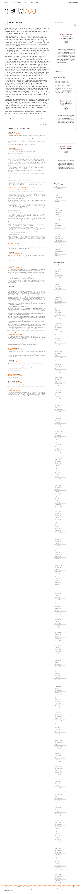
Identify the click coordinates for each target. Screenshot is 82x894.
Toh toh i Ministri (15, 22)
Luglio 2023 (57, 336)
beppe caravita (58, 197)
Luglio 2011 (57, 647)
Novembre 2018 (58, 457)
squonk (56, 247)
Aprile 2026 (57, 264)
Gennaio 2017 (58, 504)
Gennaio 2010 (58, 686)
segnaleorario (12, 243)
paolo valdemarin (59, 240)
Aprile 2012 (57, 627)
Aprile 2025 (57, 290)
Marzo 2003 (57, 863)
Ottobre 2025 (58, 277)
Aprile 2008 (57, 731)
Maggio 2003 (58, 859)
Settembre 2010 (58, 668)
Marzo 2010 (57, 681)
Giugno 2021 (58, 390)
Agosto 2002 (58, 878)
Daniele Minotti (12, 374)
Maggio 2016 (58, 522)
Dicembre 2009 (58, 688)
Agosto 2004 (58, 826)
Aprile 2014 (57, 576)
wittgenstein (57, 255)
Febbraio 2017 (58, 502)
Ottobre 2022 (58, 355)
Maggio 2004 (58, 833)
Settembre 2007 (58, 746)
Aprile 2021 (57, 394)
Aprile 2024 (57, 316)
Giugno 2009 (58, 701)
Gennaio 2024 (58, 323)
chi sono (13, 2)
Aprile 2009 (57, 705)
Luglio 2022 (57, 362)
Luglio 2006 (57, 777)
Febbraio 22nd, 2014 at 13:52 (15, 375)
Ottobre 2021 (58, 381)
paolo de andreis (59, 238)
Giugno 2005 (58, 805)
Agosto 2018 (58, 463)
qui (78, 888)
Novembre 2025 (58, 275)
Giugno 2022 (58, 364)
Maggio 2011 (58, 651)
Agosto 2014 (58, 567)
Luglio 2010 (57, 673)
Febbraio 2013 (58, 606)
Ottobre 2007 (58, 744)
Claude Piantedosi (67, 88)
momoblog (57, 234)
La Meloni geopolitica (66, 85)
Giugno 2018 (58, 468)
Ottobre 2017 (58, 485)
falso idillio (57, 206)
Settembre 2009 (58, 694)
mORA (10, 148)
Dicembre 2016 (58, 506)
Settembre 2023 (58, 331)
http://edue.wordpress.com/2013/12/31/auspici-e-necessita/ (22, 187)
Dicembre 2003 (58, 844)
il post (19, 2)
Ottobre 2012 (58, 614)
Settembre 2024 (58, 305)
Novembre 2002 (58, 872)
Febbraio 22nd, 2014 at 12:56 (15, 349)
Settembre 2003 (58, 850)
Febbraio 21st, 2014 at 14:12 (15, 133)
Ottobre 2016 (58, 511)
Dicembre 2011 (58, 636)
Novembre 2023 (58, 327)
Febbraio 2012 (58, 632)
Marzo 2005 (57, 811)
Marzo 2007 (57, 759)
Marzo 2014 (57, 578)
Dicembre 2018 (58, 455)
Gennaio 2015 (58, 556)
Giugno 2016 (58, 519)
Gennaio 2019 (58, 452)
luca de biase (58, 225)
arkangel (57, 195)
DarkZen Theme (62, 886)
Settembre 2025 (58, 280)
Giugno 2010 (58, 675)
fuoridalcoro (57, 208)
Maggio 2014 (58, 573)
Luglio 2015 (57, 543)
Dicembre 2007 (58, 740)
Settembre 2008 (58, 720)
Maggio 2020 (58, 418)
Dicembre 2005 (58, 792)
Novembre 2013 (58, 586)
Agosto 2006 (58, 774)
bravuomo (57, 199)
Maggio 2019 (58, 444)
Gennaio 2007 (58, 764)
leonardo (57, 221)
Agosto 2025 (58, 282)
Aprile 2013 (57, 602)
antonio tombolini (59, 193)
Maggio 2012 (58, 625)
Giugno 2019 (58, 442)
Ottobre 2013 (58, 589)
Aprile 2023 (57, 342)
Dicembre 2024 (58, 299)
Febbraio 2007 (58, 761)
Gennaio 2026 (58, 271)
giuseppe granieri (59, 219)
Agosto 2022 (58, 359)
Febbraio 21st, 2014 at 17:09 (15, 267)
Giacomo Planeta (59, 84)
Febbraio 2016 (58, 528)
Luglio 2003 (57, 854)
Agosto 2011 (58, 645)
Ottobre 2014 (58, 563)
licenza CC (25, 886)
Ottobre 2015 (58, 537)
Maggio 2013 (58, 599)
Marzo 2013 (57, 604)
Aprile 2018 (57, 472)
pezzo (28, 36)
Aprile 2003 (57, 861)
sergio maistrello (58, 244)
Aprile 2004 (57, 835)
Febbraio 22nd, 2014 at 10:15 (15, 334)
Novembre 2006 (58, 768)
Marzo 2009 (57, 707)
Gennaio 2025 (58, 297)
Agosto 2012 (58, 619)
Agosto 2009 (58, 697)
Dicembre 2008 (58, 714)
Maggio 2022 (58, 366)
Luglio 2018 (57, 465)
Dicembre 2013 (58, 584)
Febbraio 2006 (58, 787)
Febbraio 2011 (58, 658)
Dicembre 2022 (58, 351)
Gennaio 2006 (58, 790)
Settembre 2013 (58, 591)
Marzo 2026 (57, 267)
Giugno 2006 (58, 779)
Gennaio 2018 (58, 478)
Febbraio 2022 (58, 372)
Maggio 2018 (58, 470)
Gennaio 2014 (58, 582)
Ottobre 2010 (58, 666)
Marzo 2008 (57, 733)
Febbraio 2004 (58, 839)
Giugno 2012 (58, 623)
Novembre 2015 (58, 535)
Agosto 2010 (58, 671)
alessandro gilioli (59, 188)
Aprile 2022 (57, 368)
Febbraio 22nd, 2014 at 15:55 (15, 382)
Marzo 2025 (57, 292)
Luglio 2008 (57, 725)
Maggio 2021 (58, 392)
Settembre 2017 (58, 487)
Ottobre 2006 (58, 770)
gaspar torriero (58, 210)
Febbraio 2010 (58, 684)
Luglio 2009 (57, 699)
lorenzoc (57, 223)
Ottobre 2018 (58, 459)
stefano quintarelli (59, 251)
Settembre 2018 (58, 461)
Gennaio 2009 (58, 712)
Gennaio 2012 (58, 634)
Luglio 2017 (57, 491)
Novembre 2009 (58, 690)
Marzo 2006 (57, 785)
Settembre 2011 (58, 643)
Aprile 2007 (57, 757)
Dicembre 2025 (58, 273)
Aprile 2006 (57, 783)
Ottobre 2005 (58, 796)
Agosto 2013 (58, 593)
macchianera (58, 229)
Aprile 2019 (57, 446)
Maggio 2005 (58, 807)
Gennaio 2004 (58, 841)
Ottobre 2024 (58, 303)
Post (70, 2)
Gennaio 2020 (58, 426)
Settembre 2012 (58, 617)
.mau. (56, 186)
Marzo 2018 (57, 474)
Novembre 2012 (58, 612)
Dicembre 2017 (58, 480)
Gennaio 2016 (58, 530)
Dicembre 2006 (58, 766)
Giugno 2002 (58, 882)
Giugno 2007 (58, 753)
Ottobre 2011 (58, 640)
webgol (56, 253)
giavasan (57, 214)
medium (26, 2)
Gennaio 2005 (58, 815)
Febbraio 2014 (58, 580)
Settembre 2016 (58, 513)
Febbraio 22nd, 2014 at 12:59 (15, 361)
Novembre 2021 (58, 379)
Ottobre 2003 (58, 848)
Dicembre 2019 (58, 429)
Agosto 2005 (58, 800)
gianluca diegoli (58, 212)
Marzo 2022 (57, 370)
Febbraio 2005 (58, 813)
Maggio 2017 (58, 496)
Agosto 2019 (58, 437)
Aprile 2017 (57, 498)
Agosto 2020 (58, 411)
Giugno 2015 (58, 545)
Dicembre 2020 (58, 403)
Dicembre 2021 (58, 377)
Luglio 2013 (57, 595)
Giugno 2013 (58, 597)
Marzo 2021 (57, 396)
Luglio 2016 (57, 517)
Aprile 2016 (57, 524)
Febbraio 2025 (58, 295)
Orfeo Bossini (12, 348)
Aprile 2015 (57, 550)
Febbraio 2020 (58, 424)
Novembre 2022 (58, 353)
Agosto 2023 (58, 334)
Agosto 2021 (58, 385)
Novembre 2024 (58, 301)
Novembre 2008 (58, 716)
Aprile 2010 (57, 679)
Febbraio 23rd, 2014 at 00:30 (15, 390)
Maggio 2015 (58, 547)
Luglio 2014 (57, 569)
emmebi (56, 203)
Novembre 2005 (58, 794)
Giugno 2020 (58, 416)
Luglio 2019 (57, 439)
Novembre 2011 (58, 638)
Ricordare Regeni (65, 79)
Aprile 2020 (57, 420)
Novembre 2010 (58, 664)
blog (36, 42)
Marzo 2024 (57, 318)
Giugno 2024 (58, 312)
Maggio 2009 (58, 703)
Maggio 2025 (58, 288)
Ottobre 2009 (58, 692)
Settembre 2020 (58, 409)
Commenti (75, 2)
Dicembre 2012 (58, 610)
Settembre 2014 (58, 565)
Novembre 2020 (58, 405)
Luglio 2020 (57, 414)
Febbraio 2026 (58, 269)
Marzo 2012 (57, 630)
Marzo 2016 (57, 526)
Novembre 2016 (58, 509)
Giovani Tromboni (41, 888)
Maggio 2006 (58, 781)
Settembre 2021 (58, 383)
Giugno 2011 (58, 649)
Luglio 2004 (57, 828)
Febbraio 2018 (58, 476)
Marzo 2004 (57, 837)
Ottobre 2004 (58, 822)
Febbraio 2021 (58, 398)
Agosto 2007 (58, 748)
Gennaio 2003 (58, 867)
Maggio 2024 (58, 314)
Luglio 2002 (57, 880)
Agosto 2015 (58, 541)
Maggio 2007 (58, 755)
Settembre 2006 (58, 772)
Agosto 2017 (58, 489)
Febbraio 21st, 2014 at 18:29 (15, 288)
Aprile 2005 (57, 809)
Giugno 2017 (58, 493)
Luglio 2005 (57, 802)
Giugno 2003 (58, 857)
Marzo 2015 (57, 552)
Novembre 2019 (58, 431)
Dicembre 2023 (58, 325)
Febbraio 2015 (58, 554)
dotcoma (57, 201)
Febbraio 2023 (58, 347)
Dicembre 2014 (58, 558)
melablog (57, 232)
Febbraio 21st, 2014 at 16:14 (15, 245)
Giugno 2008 (58, 727)
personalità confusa (59, 242)
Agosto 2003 (58, 852)
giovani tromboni (59, 216)
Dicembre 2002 (58, 869)
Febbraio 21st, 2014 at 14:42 (15, 149)
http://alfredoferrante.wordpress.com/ (17, 177)
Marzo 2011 (57, 656)
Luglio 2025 (57, 284)
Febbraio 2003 (58, 865)
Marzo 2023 (57, 344)
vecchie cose (34, 2)
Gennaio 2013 (58, 608)
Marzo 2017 (57, 500)
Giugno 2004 (58, 831)
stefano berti (57, 249)
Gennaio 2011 (58, 660)
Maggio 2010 (58, 677)
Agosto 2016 (58, 515)
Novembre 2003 (58, 846)
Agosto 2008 (58, 723)
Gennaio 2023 (58, 349)
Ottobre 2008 (58, 718)
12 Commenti (43, 124)
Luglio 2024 (57, 310)
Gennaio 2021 (58, 401)
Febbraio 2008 (58, 735)
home (6, 2)
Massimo (57, 79)
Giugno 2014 (58, 571)
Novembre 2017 (58, 483)
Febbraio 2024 (58, 321)
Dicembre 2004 (58, 818)
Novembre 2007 (58, 742)
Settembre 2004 (58, 824)
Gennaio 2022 (58, 375)
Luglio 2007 (57, 751)
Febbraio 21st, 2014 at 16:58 (15, 253)
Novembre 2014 (58, 560)
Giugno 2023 (58, 338)
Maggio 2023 (58, 340)
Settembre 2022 (58, 357)
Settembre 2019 (58, 435)
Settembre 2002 (58, 876)
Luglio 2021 (57, 388)
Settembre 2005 (58, 798)
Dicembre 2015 (58, 532)
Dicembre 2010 (58, 662)
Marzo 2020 (57, 422)
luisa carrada (58, 227)
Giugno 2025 (58, 286)
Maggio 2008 (58, 729)
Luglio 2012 (57, 621)
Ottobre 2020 (58, 407)
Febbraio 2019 (58, 450)
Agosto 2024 (58, 308)
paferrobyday (58, 236)
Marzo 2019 (57, 448)
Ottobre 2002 (58, 874)
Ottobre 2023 (58, 329)
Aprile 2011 (57, 653)
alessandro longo (59, 190)
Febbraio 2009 (58, 710)
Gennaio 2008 (58, 738)
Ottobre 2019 (58, 433)
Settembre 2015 (58, 539)
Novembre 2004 (58, 820)
